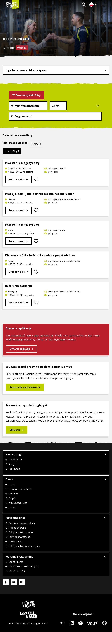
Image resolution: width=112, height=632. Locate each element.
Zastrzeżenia (15, 541)
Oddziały (13, 493)
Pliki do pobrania (17, 527)
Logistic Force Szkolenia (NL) (23, 566)
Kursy (12, 464)
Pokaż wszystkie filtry (26, 95)
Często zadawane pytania (22, 523)
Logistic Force (16, 561)
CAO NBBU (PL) (17, 571)
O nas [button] (56, 479)
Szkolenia (15, 429)
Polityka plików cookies (21, 532)
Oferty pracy (15, 459)
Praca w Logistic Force (20, 489)
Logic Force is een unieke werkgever (26, 70)
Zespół (12, 498)
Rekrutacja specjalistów (23, 387)
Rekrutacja (14, 468)
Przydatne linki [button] (56, 518)
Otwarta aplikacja (20, 348)
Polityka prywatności (19, 536)
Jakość (12, 507)
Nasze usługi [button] (56, 454)
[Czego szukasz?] (55, 116)
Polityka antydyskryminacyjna (24, 546)
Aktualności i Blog (18, 502)
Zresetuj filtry (12, 151)
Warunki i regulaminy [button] (56, 556)
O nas (12, 484)
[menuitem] (84, 4)
